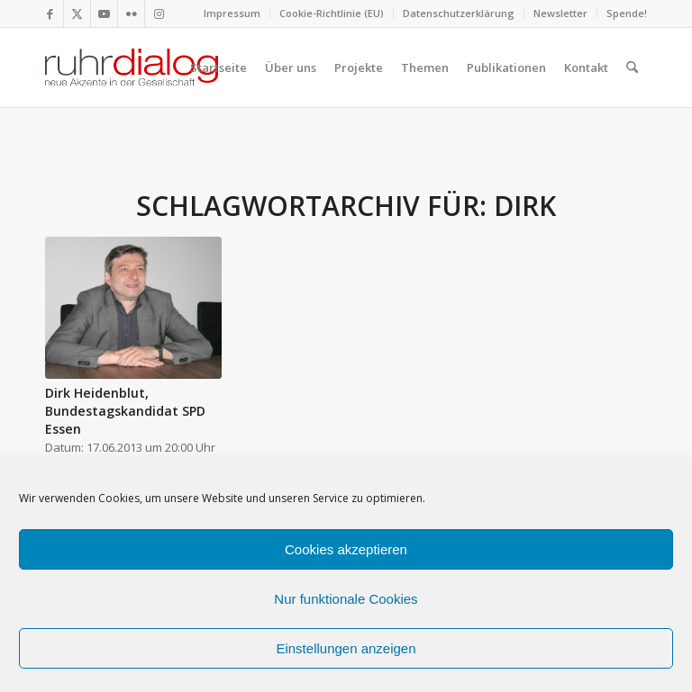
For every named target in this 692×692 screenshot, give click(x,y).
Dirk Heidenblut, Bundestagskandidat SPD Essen (125, 410)
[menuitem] (232, 13)
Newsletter (560, 13)
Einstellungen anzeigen (345, 648)
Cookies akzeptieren (346, 549)
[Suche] (632, 67)
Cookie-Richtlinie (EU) (331, 13)
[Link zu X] (77, 13)
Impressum (232, 13)
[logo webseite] (131, 67)
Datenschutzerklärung (458, 13)
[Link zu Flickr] (131, 13)
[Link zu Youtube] (104, 13)
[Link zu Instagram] (158, 13)
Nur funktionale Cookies (345, 599)
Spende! (626, 13)
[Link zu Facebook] (50, 13)
